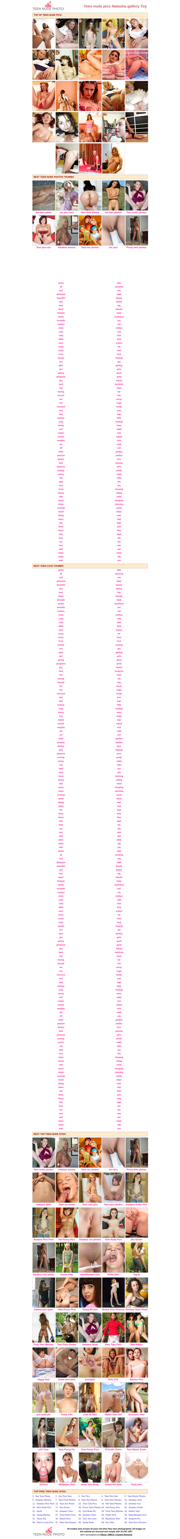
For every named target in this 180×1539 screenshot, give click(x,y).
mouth (61, 437)
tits (119, 538)
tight (119, 534)
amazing (119, 287)
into (61, 410)
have (119, 388)
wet (119, 549)
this (61, 534)
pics (119, 459)
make (119, 429)
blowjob (61, 313)
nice (119, 440)
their (119, 523)
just (119, 410)
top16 (39, 1511)
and (61, 290)
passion (61, 455)
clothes (119, 328)
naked (119, 437)
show (61, 489)
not (60, 444)
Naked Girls (65, 1519)
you (119, 560)
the (61, 523)
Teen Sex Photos (90, 1500)
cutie (61, 335)
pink (61, 463)
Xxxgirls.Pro (134, 1519)
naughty (61, 440)
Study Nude (88, 1522)
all (61, 287)
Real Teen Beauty (68, 1522)
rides (119, 478)
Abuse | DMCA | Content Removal (116, 1535)
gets (61, 365)
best (61, 305)
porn (119, 467)
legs (119, 414)
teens (61, 519)
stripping (119, 500)
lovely (61, 425)
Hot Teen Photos (113, 1504)
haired (119, 380)
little (119, 418)
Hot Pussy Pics (113, 1507)
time (61, 538)
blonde (119, 309)
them (60, 527)
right (61, 482)
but (119, 320)
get (119, 362)
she (119, 485)
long (61, 422)
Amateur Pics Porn (45, 1504)
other (61, 452)
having (61, 392)
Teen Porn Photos (113, 1500)
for (119, 347)
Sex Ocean (65, 1507)
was (119, 545)
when (61, 553)
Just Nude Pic (89, 1511)
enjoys (119, 343)
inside (119, 407)
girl (60, 369)
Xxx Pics (86, 1496)
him (119, 395)
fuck (119, 354)
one (119, 448)
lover (119, 425)
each (61, 343)
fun (60, 362)
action (61, 283)
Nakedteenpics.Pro (138, 1515)
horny (119, 399)
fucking (119, 358)
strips (61, 504)
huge (119, 403)
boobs (61, 317)
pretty (119, 470)
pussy (61, 474)
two (119, 542)
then (119, 527)
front (61, 354)
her (119, 392)
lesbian (61, 418)
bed (61, 302)
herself (61, 395)
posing (61, 470)
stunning (119, 504)
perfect (119, 455)
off (61, 448)
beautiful (61, 298)
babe (119, 294)
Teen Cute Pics (90, 1504)
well (61, 549)
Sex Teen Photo (43, 1496)
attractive (60, 294)
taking (61, 515)
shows (61, 493)
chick (61, 328)
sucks (119, 508)
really (119, 474)
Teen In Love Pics (45, 1522)
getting (119, 365)
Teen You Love (89, 1519)
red (60, 478)
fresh (60, 350)
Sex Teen (110, 1522)
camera (60, 324)
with (61, 560)
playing (119, 463)
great (119, 377)
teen (119, 515)
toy (61, 542)
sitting (119, 493)
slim (61, 497)
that (119, 519)
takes (119, 512)
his (61, 399)
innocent (61, 407)
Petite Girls (111, 1515)
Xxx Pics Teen (65, 1496)
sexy (61, 485)
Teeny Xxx (41, 1519)
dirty (119, 339)
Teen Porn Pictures (138, 1522)
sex (119, 482)
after (119, 283)
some (119, 497)
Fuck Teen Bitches (114, 1511)
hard (61, 384)
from (119, 350)
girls (119, 369)
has (61, 388)
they (119, 530)
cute (119, 332)
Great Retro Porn (68, 1515)
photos (61, 459)
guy (61, 380)
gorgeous (61, 377)
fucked (61, 358)
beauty (119, 298)
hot (60, 403)
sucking (61, 508)
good (119, 373)
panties (119, 452)
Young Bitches (43, 1515)
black (61, 309)
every (61, 347)
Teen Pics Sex (111, 1496)
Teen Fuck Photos (67, 1500)
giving (61, 373)
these (61, 530)
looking (119, 422)
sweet (61, 512)
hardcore (119, 384)
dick (119, 335)
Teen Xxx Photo (67, 1504)
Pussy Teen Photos (92, 1507)
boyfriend (119, 317)
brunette (61, 320)
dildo (60, 339)
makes (61, 433)
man (119, 433)
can (119, 324)
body (119, 313)
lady (61, 414)
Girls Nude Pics (44, 1507)
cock (61, 332)
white (61, 557)
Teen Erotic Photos (137, 1496)
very (61, 545)
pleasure (61, 467)
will (119, 557)
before (119, 302)
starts (61, 500)
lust (61, 429)
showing (119, 489)
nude (119, 444)
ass (119, 290)
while (119, 553)
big (119, 305)
